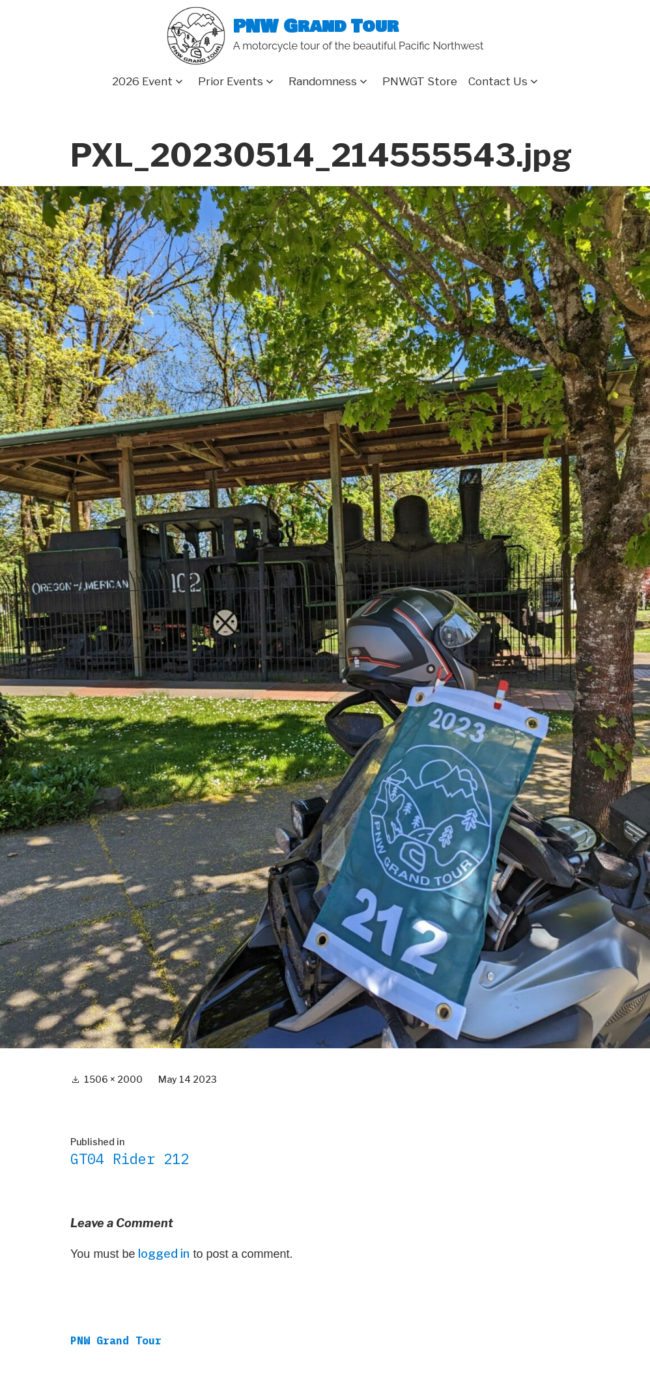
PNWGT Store (419, 81)
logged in (164, 1253)
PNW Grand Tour (316, 27)
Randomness (323, 81)
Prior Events (230, 81)
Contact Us (498, 81)
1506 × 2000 (113, 1079)
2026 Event (142, 81)
